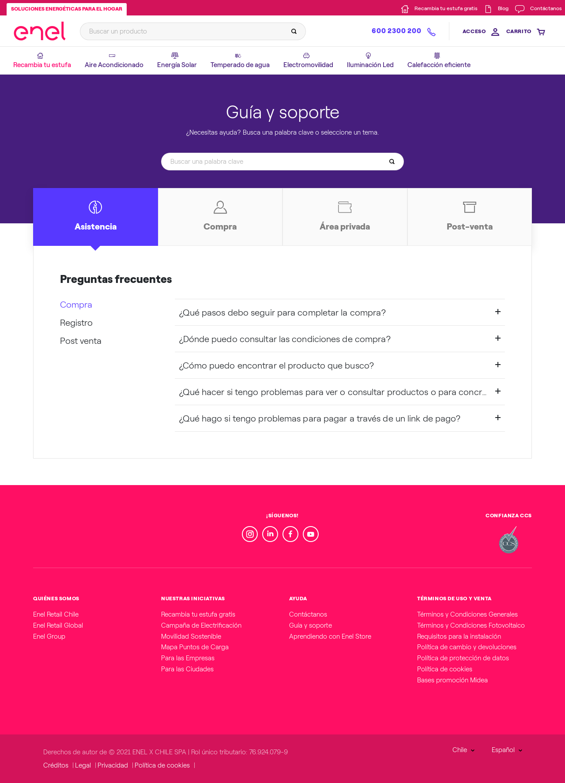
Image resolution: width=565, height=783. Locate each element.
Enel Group (49, 636)
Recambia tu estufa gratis (198, 614)
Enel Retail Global (58, 625)
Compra (76, 304)
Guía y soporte (310, 625)
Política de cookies (444, 669)
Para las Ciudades (187, 669)
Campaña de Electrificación (201, 625)
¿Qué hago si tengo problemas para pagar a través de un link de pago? (320, 418)
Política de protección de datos (463, 658)
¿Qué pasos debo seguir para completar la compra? (283, 312)
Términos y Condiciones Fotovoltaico (471, 625)
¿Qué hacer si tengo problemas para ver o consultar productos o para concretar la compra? (340, 392)
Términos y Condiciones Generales (467, 614)
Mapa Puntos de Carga (195, 647)
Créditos (55, 765)
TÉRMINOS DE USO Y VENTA (454, 598)
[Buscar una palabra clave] (279, 161)
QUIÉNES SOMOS (56, 598)
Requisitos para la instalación (459, 636)
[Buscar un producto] (190, 31)
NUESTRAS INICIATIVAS (193, 598)
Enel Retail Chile (56, 614)
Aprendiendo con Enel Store (330, 636)
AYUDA (298, 598)
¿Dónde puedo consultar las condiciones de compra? (285, 339)
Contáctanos (308, 614)
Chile (459, 750)
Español (503, 750)
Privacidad (113, 765)
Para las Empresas (188, 658)
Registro (76, 322)
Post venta (81, 340)
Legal (83, 765)
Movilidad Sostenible (191, 636)
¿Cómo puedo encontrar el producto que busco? (276, 365)
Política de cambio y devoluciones (466, 647)
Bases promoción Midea (452, 680)
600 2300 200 (396, 31)
